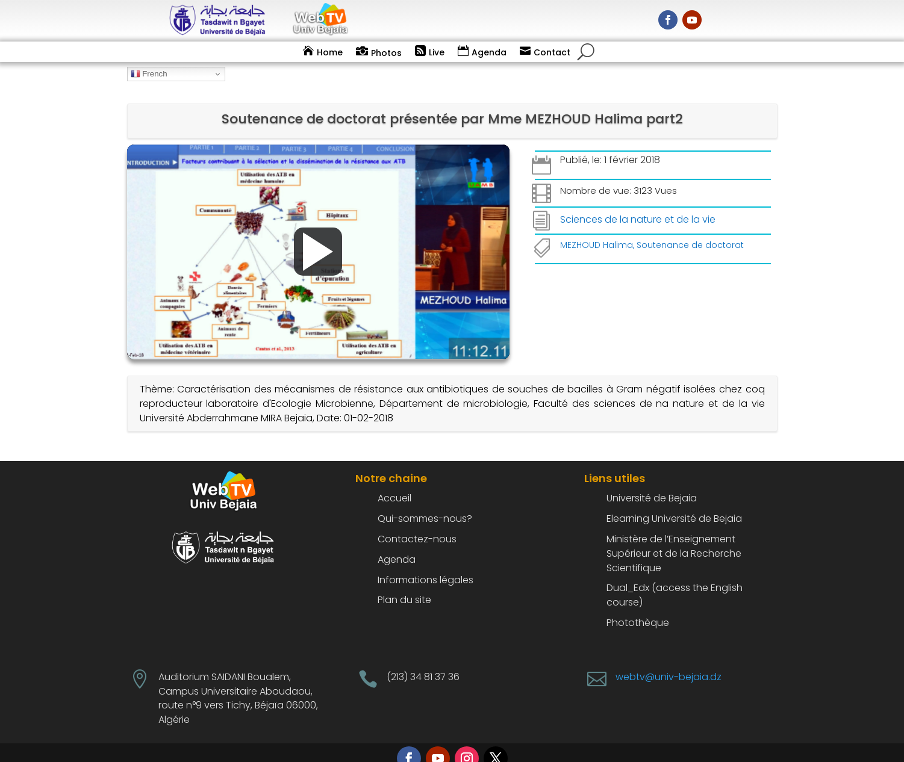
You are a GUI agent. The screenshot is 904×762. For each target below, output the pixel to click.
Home (330, 52)
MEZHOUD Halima (596, 229)
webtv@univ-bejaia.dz (669, 661)
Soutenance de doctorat (690, 229)
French (149, 74)
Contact (552, 52)
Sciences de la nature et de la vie (637, 203)
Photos (386, 53)
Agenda (489, 52)
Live (436, 52)
